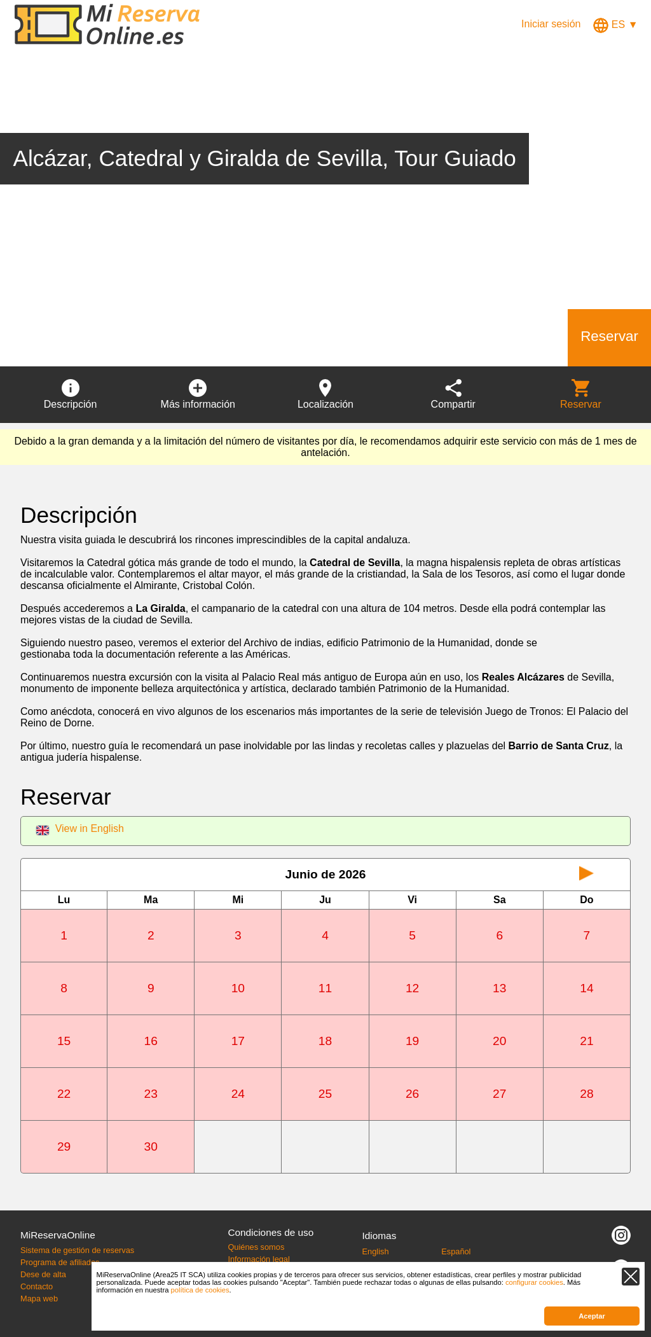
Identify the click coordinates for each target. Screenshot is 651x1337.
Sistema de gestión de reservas (77, 1250)
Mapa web (39, 1298)
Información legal (258, 1259)
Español (455, 1251)
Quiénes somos (256, 1247)
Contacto (36, 1286)
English (375, 1251)
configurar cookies (534, 1282)
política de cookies (200, 1290)
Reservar (609, 336)
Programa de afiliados (59, 1262)
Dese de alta (43, 1274)
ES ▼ (615, 24)
